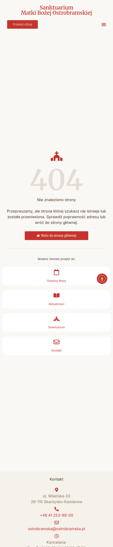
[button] (103, 24)
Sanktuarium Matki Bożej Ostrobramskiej (56, 10)
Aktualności (56, 304)
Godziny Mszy (56, 281)
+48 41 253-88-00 (56, 515)
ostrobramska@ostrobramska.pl (56, 528)
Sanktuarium (56, 327)
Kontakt (56, 350)
